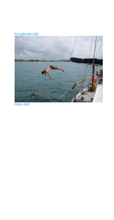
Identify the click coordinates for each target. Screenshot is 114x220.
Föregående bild (26, 34)
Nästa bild (22, 104)
